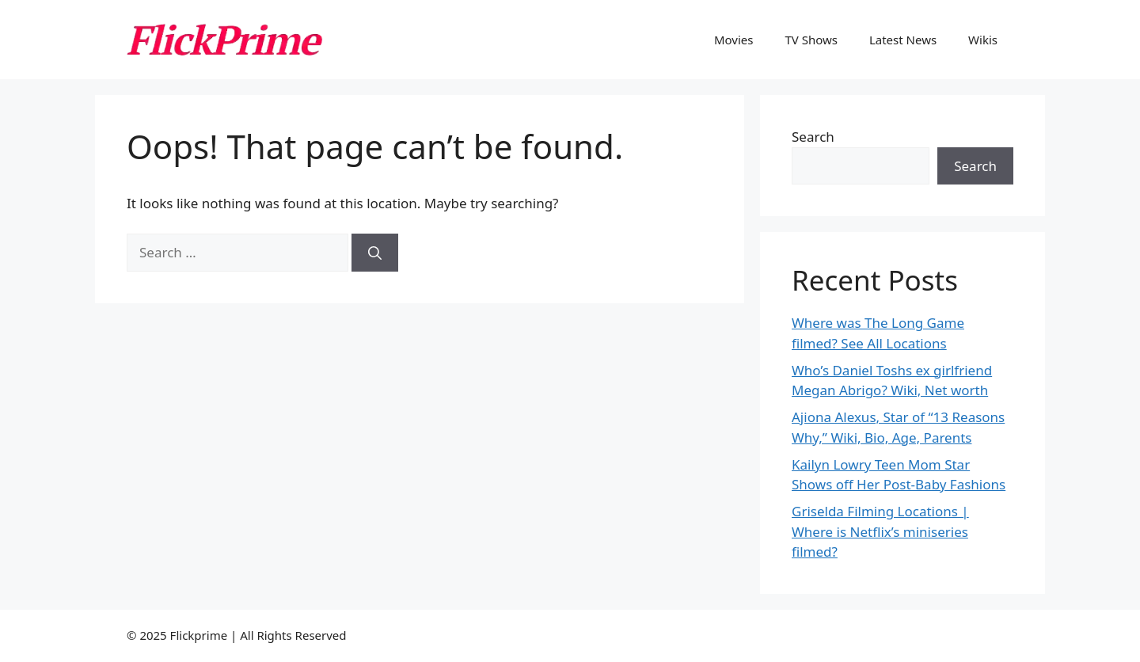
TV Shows (811, 40)
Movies (734, 40)
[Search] (375, 253)
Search (813, 136)
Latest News (903, 40)
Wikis (983, 40)
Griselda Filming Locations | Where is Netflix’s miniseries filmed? (880, 531)
